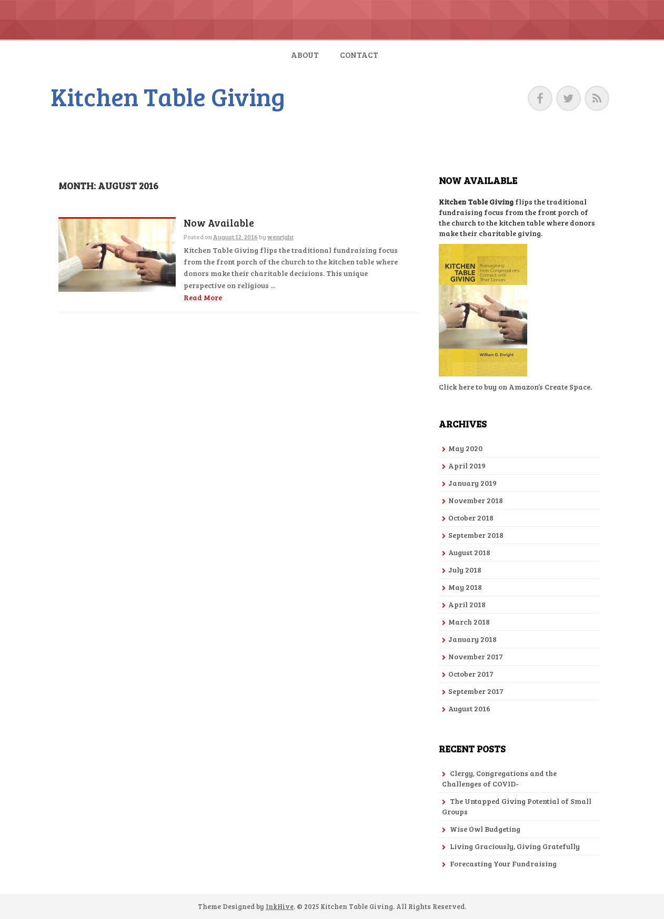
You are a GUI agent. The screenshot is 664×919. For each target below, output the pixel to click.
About (305, 54)
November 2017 (475, 656)
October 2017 (471, 674)
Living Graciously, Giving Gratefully (515, 846)
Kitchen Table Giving (168, 96)
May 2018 (465, 587)
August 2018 (469, 552)
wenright (280, 236)
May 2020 (465, 448)
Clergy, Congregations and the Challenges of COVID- (499, 778)
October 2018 (471, 518)
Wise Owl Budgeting (485, 829)
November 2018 (475, 500)
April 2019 (467, 466)
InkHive (280, 906)
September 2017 (476, 691)
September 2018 (476, 535)
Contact (359, 54)
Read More (203, 297)
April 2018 (467, 604)
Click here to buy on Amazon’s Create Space (514, 387)
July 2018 (464, 570)
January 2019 (472, 483)
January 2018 (472, 639)
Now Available (219, 223)
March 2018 (469, 622)
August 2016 (469, 708)
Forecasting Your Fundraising (503, 864)
